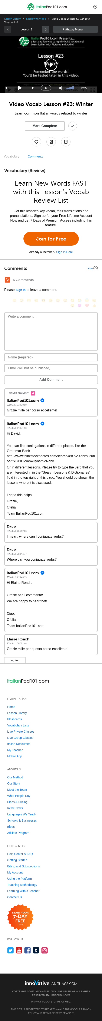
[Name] (51, 357)
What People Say (18, 796)
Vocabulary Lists (18, 725)
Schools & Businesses (22, 820)
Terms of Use (61, 1001)
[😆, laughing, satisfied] (58, 300)
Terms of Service (54, 1013)
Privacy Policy (40, 1001)
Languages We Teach (21, 814)
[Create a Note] (51, 141)
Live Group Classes (20, 737)
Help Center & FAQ (20, 854)
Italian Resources (18, 744)
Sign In (21, 290)
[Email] (51, 368)
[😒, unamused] (36, 300)
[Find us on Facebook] (27, 950)
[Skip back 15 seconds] (6, 88)
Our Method (15, 777)
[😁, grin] (29, 300)
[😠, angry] (50, 300)
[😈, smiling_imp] (79, 305)
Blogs (11, 826)
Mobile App (14, 756)
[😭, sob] (79, 300)
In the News (15, 808)
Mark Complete (45, 126)
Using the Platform (19, 878)
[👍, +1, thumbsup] (94, 305)
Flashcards (14, 719)
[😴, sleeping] (94, 300)
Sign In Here (64, 252)
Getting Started (17, 860)
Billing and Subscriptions (23, 866)
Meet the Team (17, 789)
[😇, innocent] (87, 300)
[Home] (47, 10)
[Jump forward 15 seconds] (33, 88)
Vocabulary (11, 156)
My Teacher (15, 750)
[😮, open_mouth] (72, 305)
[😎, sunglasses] (43, 300)
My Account (15, 872)
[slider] (69, 88)
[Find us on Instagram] (44, 950)
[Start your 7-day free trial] (20, 917)
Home (11, 707)
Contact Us (14, 897)
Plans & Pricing (17, 802)
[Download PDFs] (65, 141)
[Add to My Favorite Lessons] (36, 141)
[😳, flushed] (21, 300)
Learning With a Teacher (23, 891)
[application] (51, 64)
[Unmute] (61, 88)
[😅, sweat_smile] (65, 300)
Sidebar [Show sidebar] (75, 29)
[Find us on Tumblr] (36, 950)
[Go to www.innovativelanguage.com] (51, 982)
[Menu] (7, 7)
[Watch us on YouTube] (19, 950)
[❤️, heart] (87, 305)
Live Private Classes (20, 731)
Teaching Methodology (22, 884)
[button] (95, 7)
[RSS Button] (7, 280)
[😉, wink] (72, 300)
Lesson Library (12, 18)
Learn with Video (36, 18)
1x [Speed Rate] (46, 88)
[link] (45, 29)
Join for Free (51, 239)
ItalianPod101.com (58, 995)
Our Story (13, 783)
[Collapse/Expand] (51, 268)
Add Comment (51, 379)
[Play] (20, 88)
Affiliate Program (18, 833)
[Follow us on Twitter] (10, 950)
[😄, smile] (14, 300)
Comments (35, 156)
